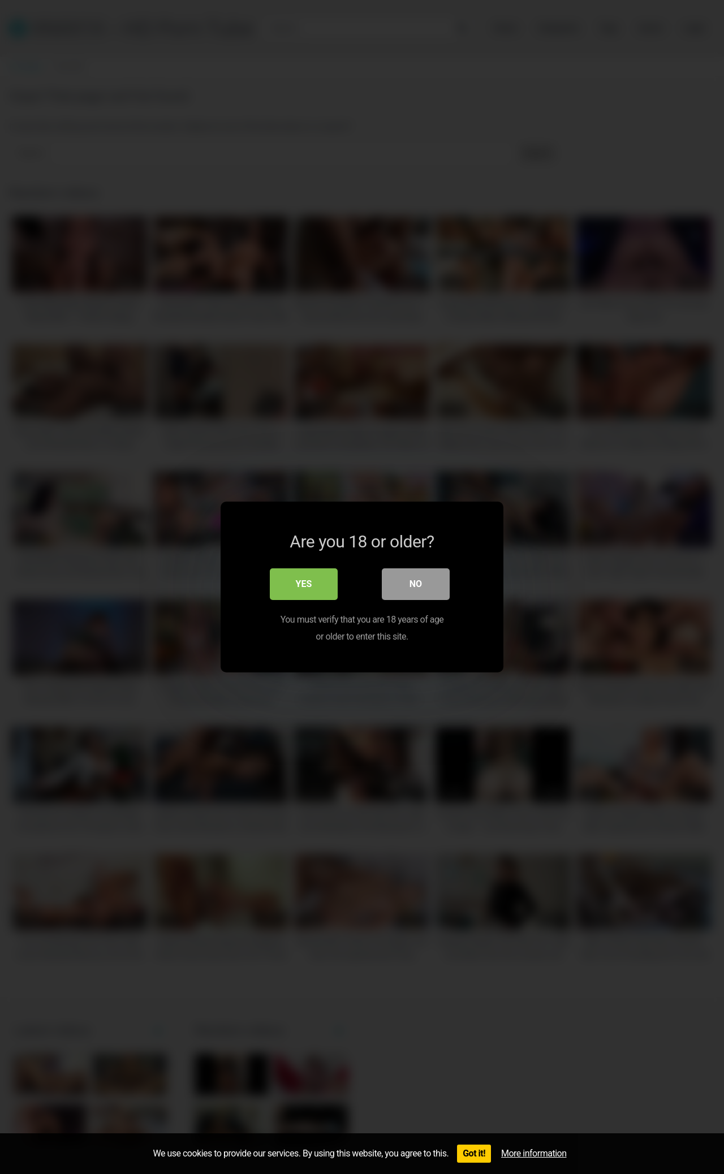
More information (533, 1153)
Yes (304, 584)
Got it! (474, 1153)
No (416, 584)
